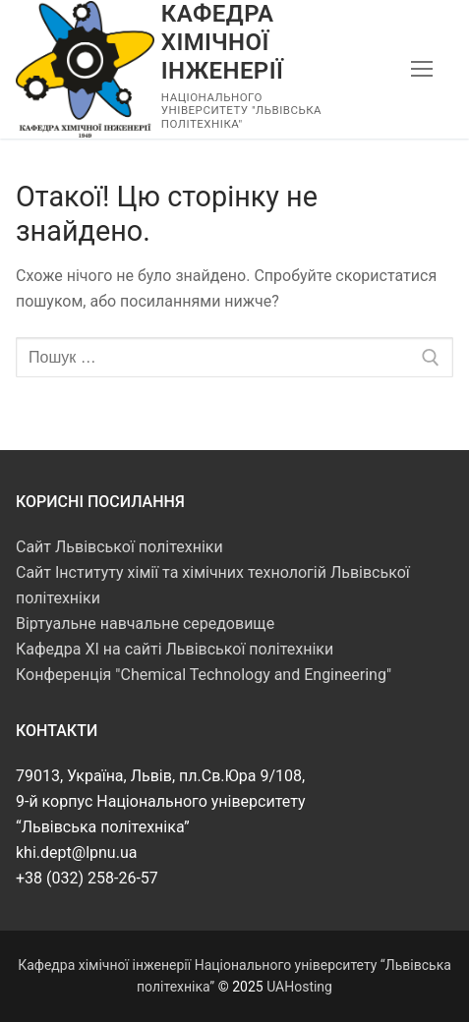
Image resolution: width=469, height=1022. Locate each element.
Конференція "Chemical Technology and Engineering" (203, 674)
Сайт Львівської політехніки (119, 547)
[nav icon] (421, 69)
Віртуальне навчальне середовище (145, 623)
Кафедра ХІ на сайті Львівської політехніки (174, 649)
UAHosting (299, 986)
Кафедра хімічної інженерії (222, 42)
